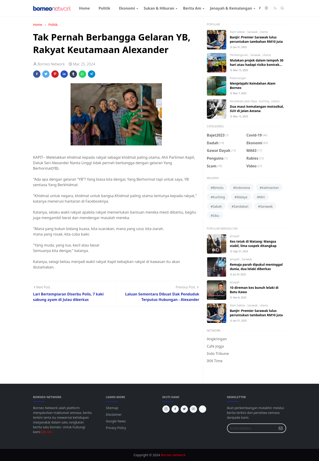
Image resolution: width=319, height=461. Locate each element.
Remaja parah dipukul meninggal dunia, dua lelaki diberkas (256, 266)
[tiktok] (202, 409)
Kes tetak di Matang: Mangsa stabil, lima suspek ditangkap (253, 243)
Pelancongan (238, 78)
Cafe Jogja (215, 346)
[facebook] (259, 8)
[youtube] (193, 409)
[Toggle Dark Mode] (275, 8)
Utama (264, 32)
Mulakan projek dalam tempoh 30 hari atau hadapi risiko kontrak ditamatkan (257, 64)
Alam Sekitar (238, 32)
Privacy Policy (116, 428)
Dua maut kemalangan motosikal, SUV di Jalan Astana (257, 108)
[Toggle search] (282, 8)
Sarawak (252, 32)
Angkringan (217, 338)
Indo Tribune (218, 353)
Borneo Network (173, 455)
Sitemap (112, 408)
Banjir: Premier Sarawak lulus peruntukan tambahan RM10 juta (256, 39)
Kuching (264, 101)
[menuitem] (84, 8)
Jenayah (235, 236)
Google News (116, 421)
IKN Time (215, 360)
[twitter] (184, 409)
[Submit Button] (281, 428)
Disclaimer (114, 414)
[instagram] (266, 8)
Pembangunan (239, 55)
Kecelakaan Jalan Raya (244, 101)
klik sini (46, 432)
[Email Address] (251, 428)
